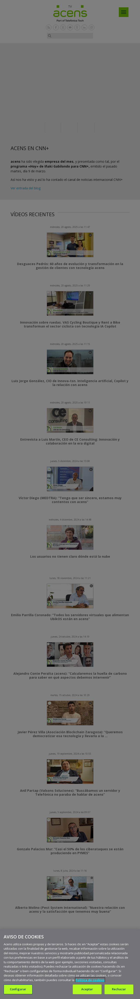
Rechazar (119, 989)
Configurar (18, 989)
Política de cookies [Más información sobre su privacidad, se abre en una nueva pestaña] (90, 980)
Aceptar (87, 989)
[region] (70, 964)
